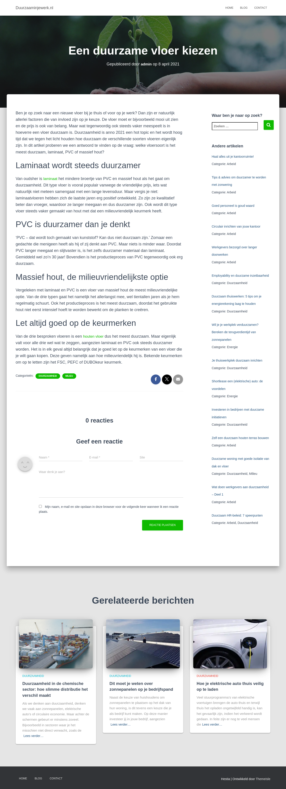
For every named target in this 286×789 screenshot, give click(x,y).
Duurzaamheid (48, 376)
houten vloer (94, 336)
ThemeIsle (263, 779)
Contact (260, 7)
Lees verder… (33, 736)
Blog (244, 7)
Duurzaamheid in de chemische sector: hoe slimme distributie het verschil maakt (54, 689)
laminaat (51, 178)
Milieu (69, 376)
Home (229, 7)
